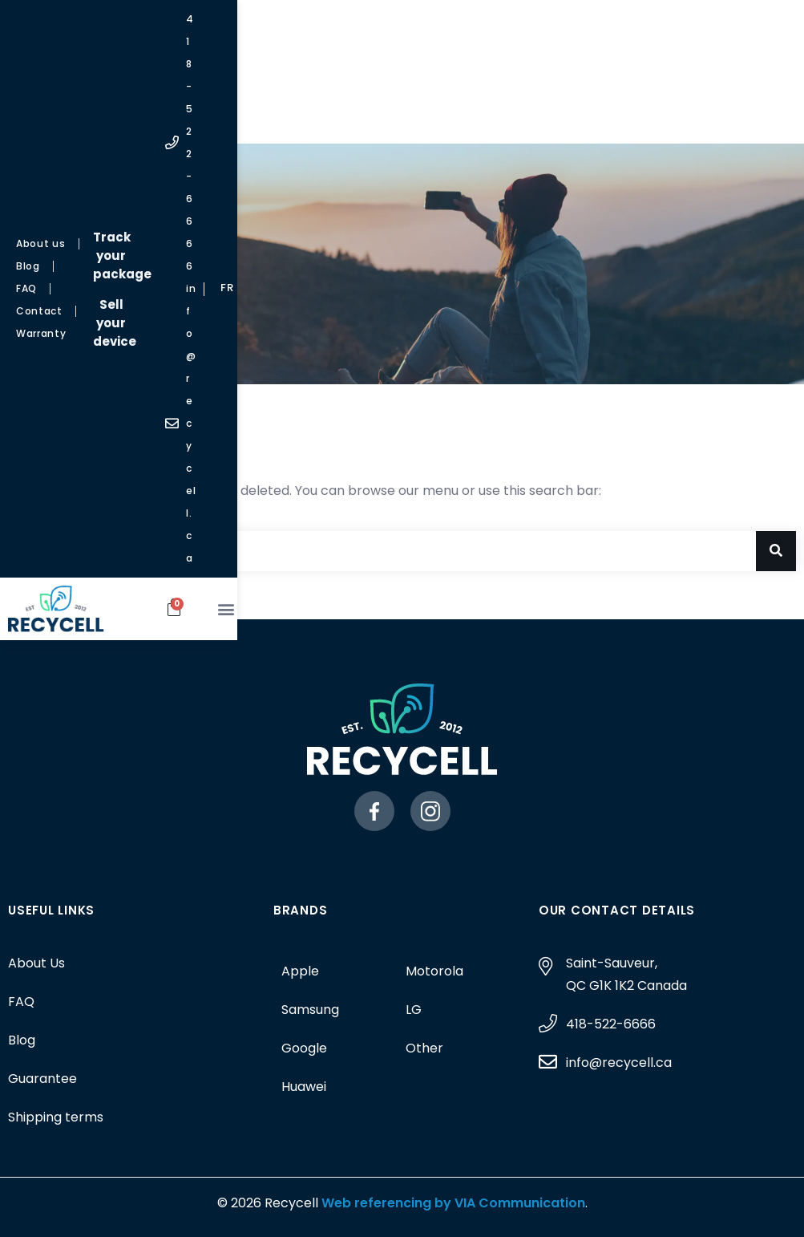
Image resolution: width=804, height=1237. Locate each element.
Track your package (389, 25)
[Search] (776, 551)
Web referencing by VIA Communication (451, 1203)
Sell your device (389, 55)
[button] (765, 112)
